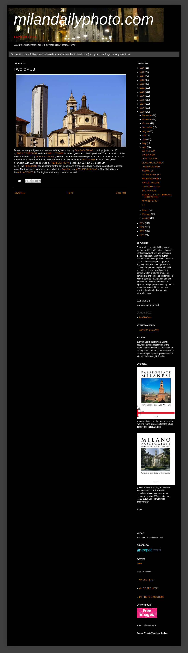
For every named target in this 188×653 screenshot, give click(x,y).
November (147, 119)
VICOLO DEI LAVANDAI (153, 163)
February (146, 214)
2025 (142, 72)
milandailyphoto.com (84, 19)
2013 (142, 227)
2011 (142, 235)
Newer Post (20, 193)
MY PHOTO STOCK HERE (151, 597)
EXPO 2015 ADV (149, 201)
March (145, 210)
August (145, 131)
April (144, 147)
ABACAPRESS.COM (149, 330)
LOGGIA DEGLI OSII (151, 186)
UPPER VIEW (148, 155)
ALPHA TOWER (25, 172)
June (144, 139)
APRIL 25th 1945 (149, 158)
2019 (142, 96)
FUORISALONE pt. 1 (151, 178)
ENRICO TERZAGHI (27, 153)
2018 (142, 100)
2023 (142, 80)
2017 (142, 104)
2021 (142, 88)
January (146, 218)
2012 (142, 231)
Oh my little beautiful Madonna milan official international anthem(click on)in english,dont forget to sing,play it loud (71, 54)
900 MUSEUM (148, 151)
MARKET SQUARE (151, 183)
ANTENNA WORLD (151, 167)
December (147, 115)
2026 (142, 68)
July (144, 135)
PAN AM (66, 169)
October (146, 123)
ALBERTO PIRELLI (45, 156)
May (144, 143)
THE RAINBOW (149, 191)
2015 (142, 112)
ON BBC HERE (146, 580)
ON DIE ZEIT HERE (148, 588)
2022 (142, 84)
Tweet (139, 563)
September (147, 127)
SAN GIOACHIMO (84, 150)
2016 (142, 108)
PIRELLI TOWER (54, 153)
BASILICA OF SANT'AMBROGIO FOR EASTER (157, 195)
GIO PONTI (89, 159)
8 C (143, 205)
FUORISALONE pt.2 (151, 175)
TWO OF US (147, 171)
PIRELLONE (31, 166)
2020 (142, 92)
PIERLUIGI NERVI (60, 163)
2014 (142, 223)
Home (70, 193)
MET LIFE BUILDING (86, 169)
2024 (142, 76)
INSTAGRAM (145, 317)
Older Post (121, 193)
